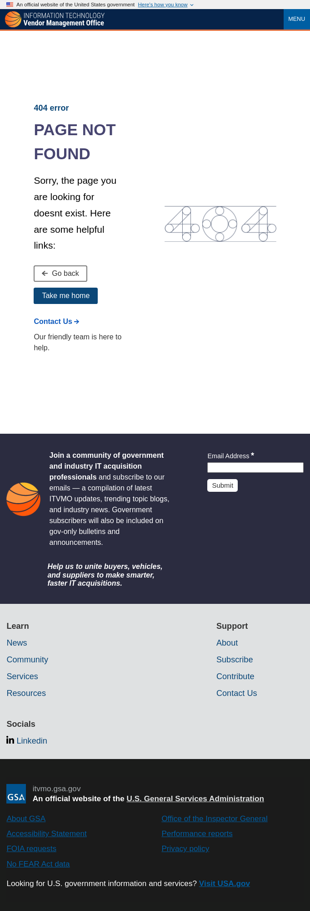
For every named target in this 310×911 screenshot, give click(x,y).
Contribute (235, 676)
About (227, 642)
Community (27, 659)
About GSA (25, 818)
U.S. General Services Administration (196, 798)
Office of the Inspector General (214, 818)
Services (22, 676)
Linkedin (31, 740)
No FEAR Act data (38, 863)
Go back (60, 273)
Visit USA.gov (224, 883)
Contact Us (56, 321)
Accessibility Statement (46, 833)
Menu (296, 19)
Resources (26, 693)
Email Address (230, 456)
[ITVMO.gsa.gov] (55, 19)
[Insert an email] (255, 467)
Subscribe (234, 659)
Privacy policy (185, 848)
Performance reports (196, 833)
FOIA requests (31, 848)
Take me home (66, 295)
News (16, 642)
